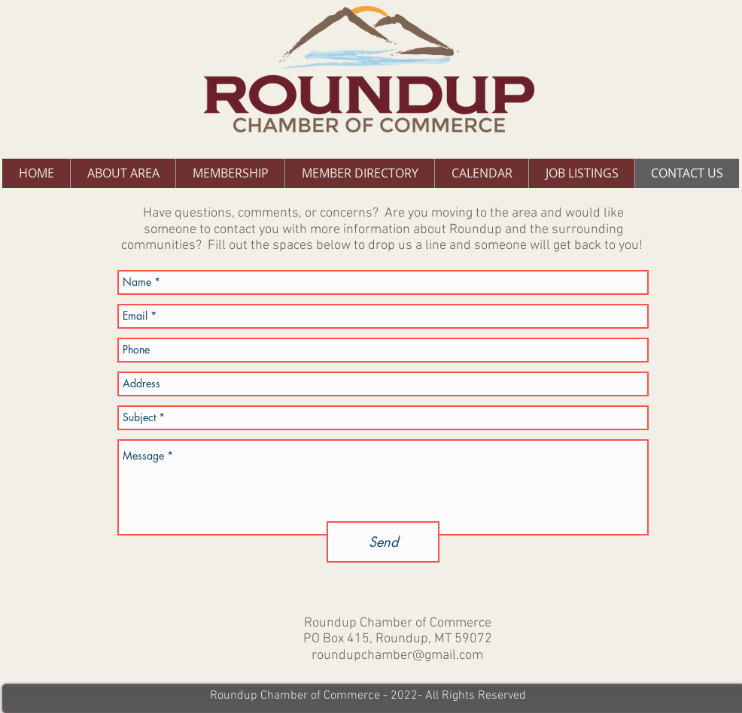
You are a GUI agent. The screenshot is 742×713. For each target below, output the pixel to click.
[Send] (383, 542)
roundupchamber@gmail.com (397, 655)
